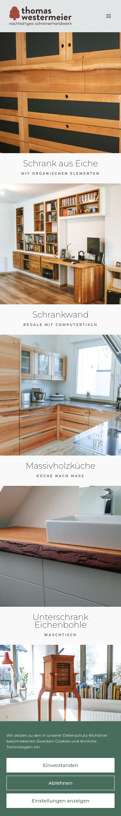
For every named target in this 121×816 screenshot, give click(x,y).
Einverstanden (60, 765)
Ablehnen (60, 783)
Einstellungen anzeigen (61, 801)
